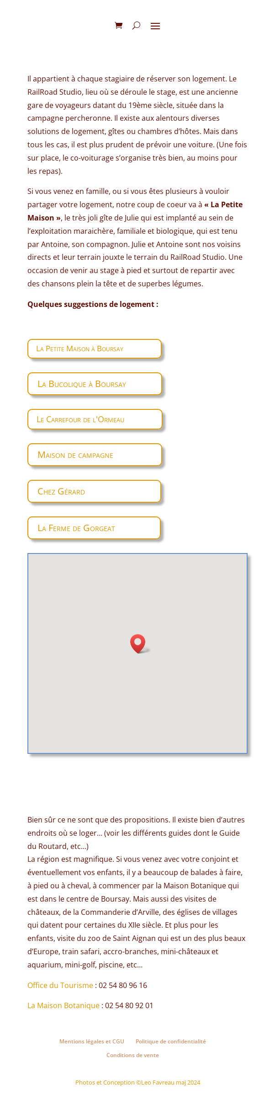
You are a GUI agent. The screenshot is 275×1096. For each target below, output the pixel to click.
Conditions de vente (132, 1055)
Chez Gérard (61, 491)
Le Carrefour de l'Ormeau (80, 419)
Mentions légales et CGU (91, 1041)
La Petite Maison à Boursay (79, 348)
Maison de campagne (75, 454)
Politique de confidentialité (171, 1041)
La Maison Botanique (63, 1005)
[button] (140, 644)
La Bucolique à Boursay (81, 383)
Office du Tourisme (60, 985)
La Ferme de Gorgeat (76, 527)
